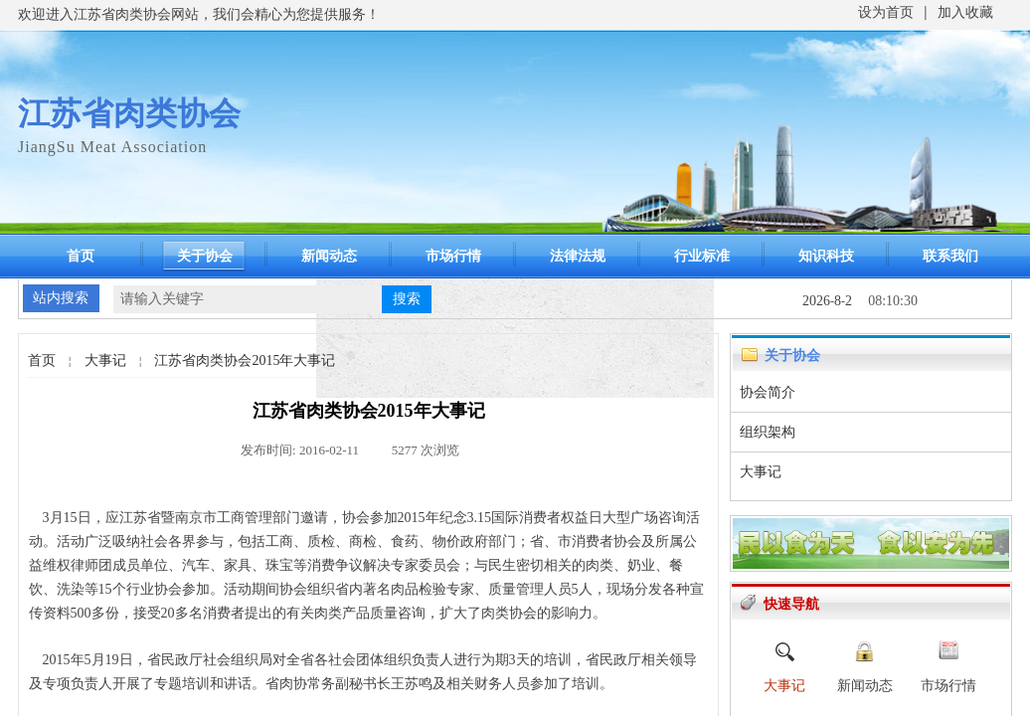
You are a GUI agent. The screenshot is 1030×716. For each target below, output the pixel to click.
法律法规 (577, 256)
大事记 (105, 360)
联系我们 (950, 256)
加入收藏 (965, 12)
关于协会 (205, 256)
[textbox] (247, 299)
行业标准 (702, 256)
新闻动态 (329, 256)
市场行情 (453, 256)
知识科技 (826, 256)
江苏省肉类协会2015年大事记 (244, 360)
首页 (80, 256)
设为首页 (886, 12)
